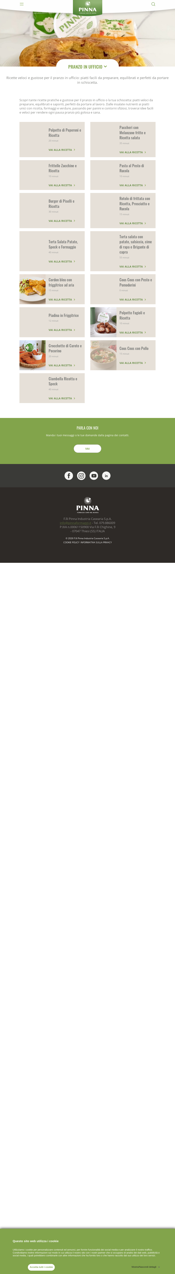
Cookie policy (71, 542)
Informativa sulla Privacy (96, 542)
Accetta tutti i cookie (41, 1267)
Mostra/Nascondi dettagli (144, 1267)
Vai (87, 448)
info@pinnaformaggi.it (75, 523)
